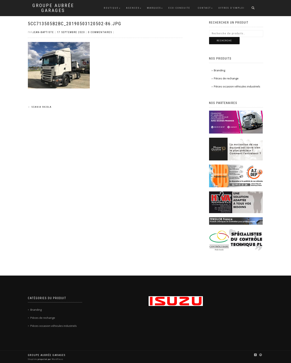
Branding (219, 70)
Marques (154, 8)
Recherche (224, 40)
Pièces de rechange (226, 78)
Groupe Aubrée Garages (53, 8)
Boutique (111, 8)
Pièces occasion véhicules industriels (237, 86)
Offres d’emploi (231, 8)
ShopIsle (33, 359)
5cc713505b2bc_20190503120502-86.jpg (74, 23)
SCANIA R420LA (40, 107)
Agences (133, 8)
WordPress (57, 359)
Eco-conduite (179, 8)
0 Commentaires (100, 32)
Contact (204, 8)
